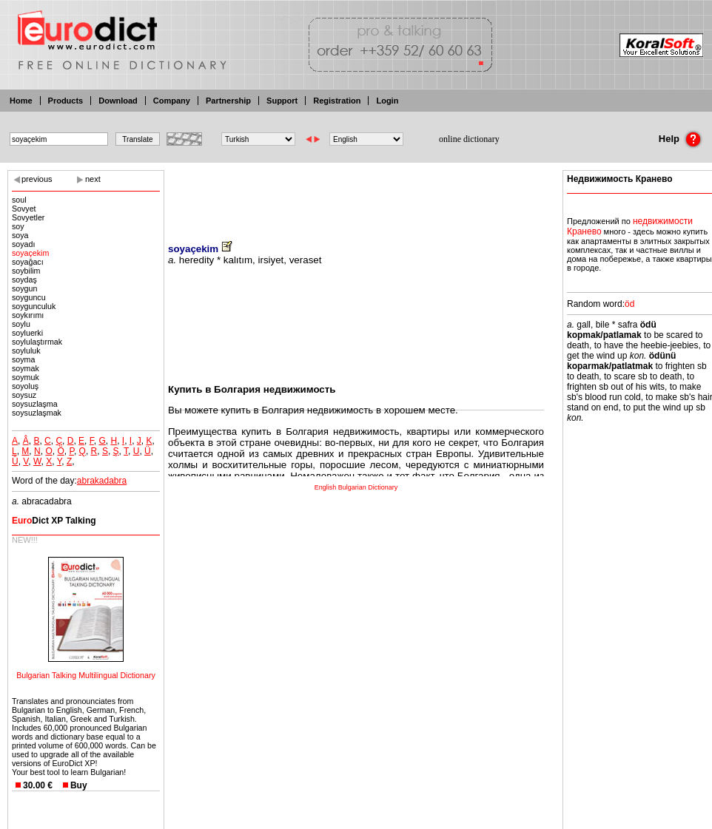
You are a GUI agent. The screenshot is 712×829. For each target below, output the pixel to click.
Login (387, 100)
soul (19, 199)
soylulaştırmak (37, 341)
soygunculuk (34, 306)
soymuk (25, 377)
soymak (25, 368)
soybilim (26, 270)
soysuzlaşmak (36, 412)
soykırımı (28, 315)
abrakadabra (102, 481)
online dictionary (469, 139)
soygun (24, 288)
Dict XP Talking (54, 520)
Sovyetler (28, 217)
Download (118, 100)
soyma (23, 359)
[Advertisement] (356, 196)
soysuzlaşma (35, 403)
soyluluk (26, 350)
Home (21, 100)
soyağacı (28, 261)
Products (66, 100)
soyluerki (27, 332)
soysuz (24, 394)
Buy (78, 785)
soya (20, 235)
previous (37, 179)
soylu (21, 323)
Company (171, 100)
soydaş (24, 279)
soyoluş (25, 386)
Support (282, 100)
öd (629, 304)
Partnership (228, 100)
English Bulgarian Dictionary (356, 487)
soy (18, 226)
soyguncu (29, 297)
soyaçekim (30, 252)
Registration (336, 100)
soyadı (23, 244)
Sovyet (24, 208)
